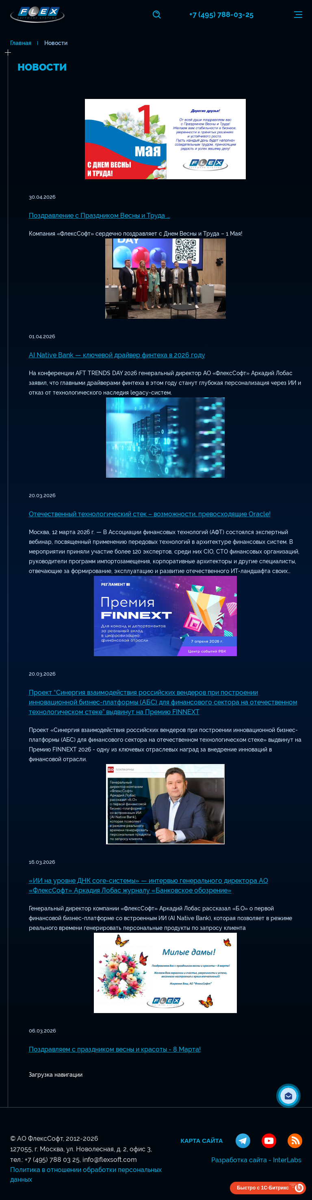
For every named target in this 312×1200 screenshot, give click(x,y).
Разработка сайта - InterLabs (256, 1160)
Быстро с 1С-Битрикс (263, 1188)
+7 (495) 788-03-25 (221, 14)
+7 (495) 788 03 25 (52, 1160)
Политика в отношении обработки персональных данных (86, 1174)
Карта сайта (202, 1140)
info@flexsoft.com (109, 1160)
